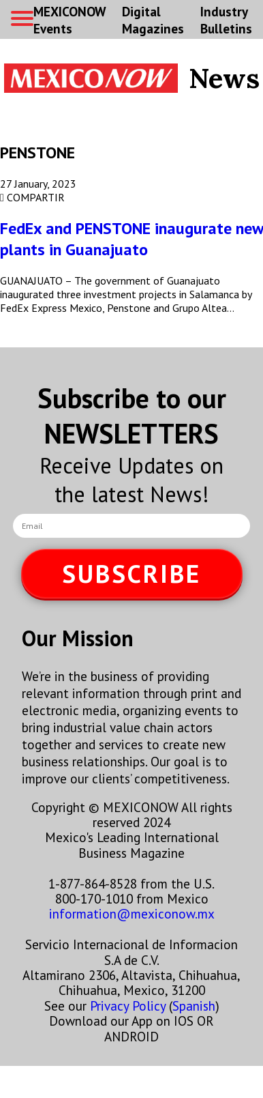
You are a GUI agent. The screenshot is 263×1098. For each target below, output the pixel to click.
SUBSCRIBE (131, 574)
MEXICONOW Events (69, 20)
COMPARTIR (32, 197)
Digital (153, 20)
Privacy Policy (128, 1005)
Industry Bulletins (226, 20)
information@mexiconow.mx (132, 913)
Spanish (193, 1005)
